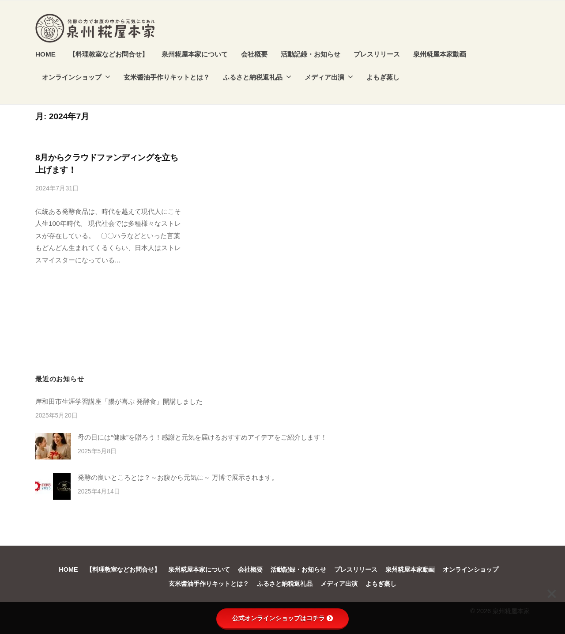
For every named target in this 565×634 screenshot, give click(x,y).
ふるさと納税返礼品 (252, 77)
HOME (45, 54)
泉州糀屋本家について (195, 54)
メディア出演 (324, 77)
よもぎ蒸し (382, 77)
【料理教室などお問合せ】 (108, 54)
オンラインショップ (72, 77)
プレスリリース (377, 54)
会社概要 (254, 54)
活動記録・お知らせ (310, 54)
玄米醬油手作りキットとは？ (167, 77)
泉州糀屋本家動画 (439, 54)
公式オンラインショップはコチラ (282, 618)
